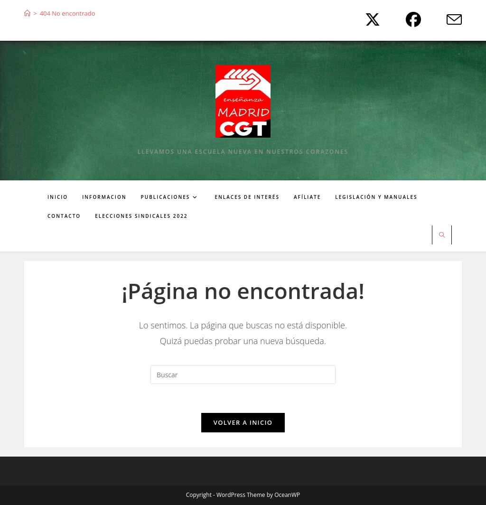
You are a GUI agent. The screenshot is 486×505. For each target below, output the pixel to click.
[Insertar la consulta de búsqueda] (243, 374)
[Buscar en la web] (442, 235)
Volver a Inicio (243, 422)
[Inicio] (27, 13)
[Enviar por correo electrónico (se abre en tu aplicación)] (446, 19)
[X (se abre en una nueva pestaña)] (370, 19)
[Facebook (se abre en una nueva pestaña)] (411, 19)
